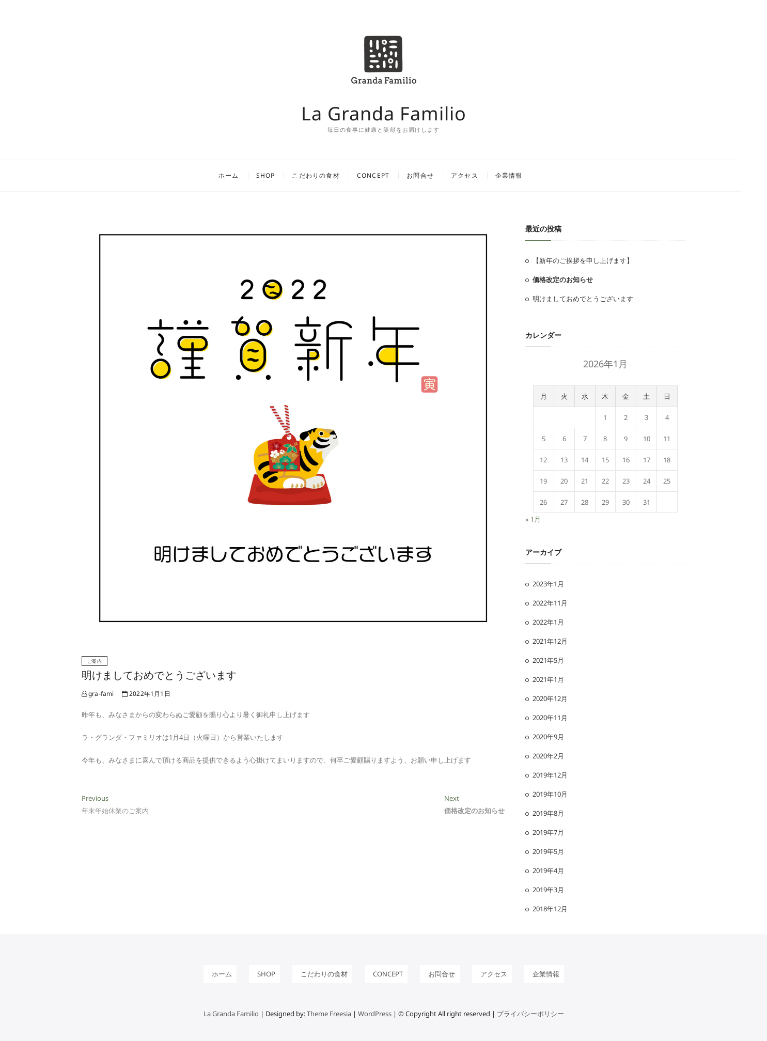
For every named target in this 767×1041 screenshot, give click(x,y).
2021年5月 (548, 660)
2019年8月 (548, 813)
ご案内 (94, 661)
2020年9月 (548, 736)
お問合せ (433, 175)
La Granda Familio (383, 113)
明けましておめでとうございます (159, 675)
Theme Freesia (329, 1013)
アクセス (477, 175)
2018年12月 (550, 908)
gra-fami (98, 693)
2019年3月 (548, 889)
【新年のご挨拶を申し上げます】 (583, 260)
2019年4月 (548, 870)
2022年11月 (550, 603)
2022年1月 (548, 622)
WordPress (375, 1013)
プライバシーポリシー (530, 1013)
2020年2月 (548, 755)
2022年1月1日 (146, 693)
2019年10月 (550, 794)
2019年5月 (548, 851)
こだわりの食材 (329, 175)
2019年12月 (550, 775)
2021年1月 (548, 679)
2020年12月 (550, 698)
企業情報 (522, 175)
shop (278, 175)
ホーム (241, 175)
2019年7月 (548, 832)
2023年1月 (548, 583)
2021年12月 (550, 641)
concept (386, 175)
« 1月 (533, 519)
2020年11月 (550, 717)
